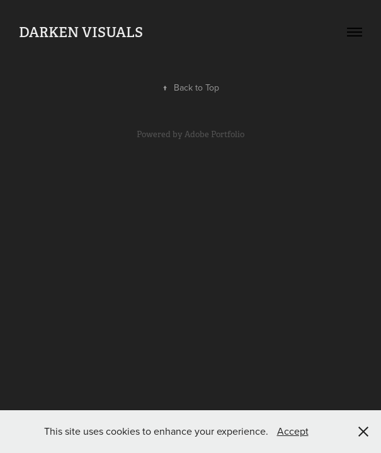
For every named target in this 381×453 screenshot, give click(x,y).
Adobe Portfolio (214, 134)
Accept (293, 431)
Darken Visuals (81, 32)
